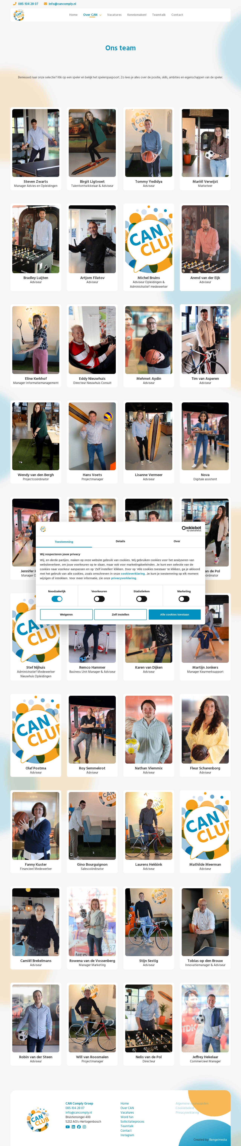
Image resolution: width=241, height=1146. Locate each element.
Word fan (126, 1117)
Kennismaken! (136, 15)
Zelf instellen (120, 614)
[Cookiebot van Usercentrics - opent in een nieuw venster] (184, 529)
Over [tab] (177, 541)
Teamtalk (159, 15)
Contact (177, 15)
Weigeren (66, 614)
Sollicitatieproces (132, 1121)
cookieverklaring (133, 573)
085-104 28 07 (25, 4)
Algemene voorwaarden (192, 1103)
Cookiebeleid (185, 1108)
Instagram (127, 1135)
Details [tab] (120, 541)
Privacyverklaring (187, 1112)
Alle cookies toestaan (174, 614)
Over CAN (90, 15)
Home (73, 15)
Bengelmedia (218, 1139)
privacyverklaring (123, 578)
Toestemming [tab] (64, 541)
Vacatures (114, 15)
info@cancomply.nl (60, 4)
